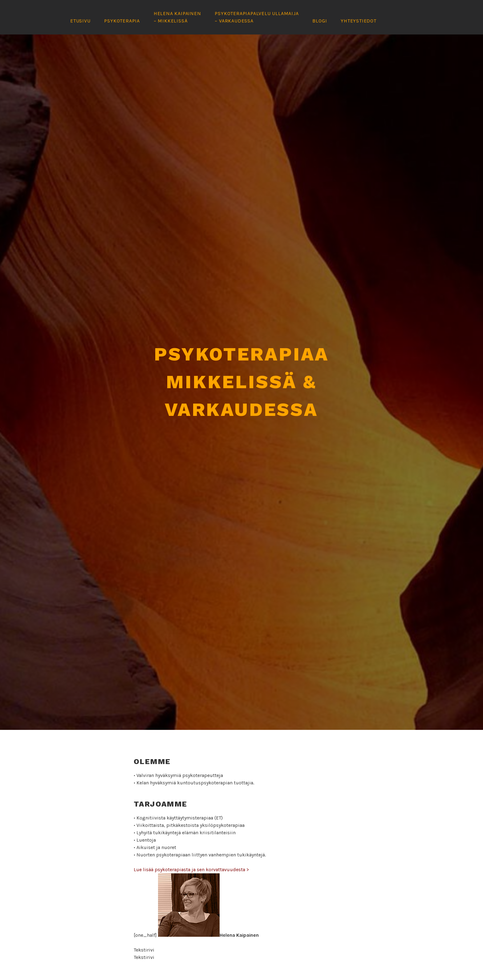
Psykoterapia (122, 21)
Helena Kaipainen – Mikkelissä (177, 17)
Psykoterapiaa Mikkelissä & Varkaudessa (241, 373)
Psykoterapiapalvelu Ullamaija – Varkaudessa (256, 17)
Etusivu (80, 21)
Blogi (319, 21)
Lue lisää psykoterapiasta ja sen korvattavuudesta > (191, 861)
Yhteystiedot (358, 21)
